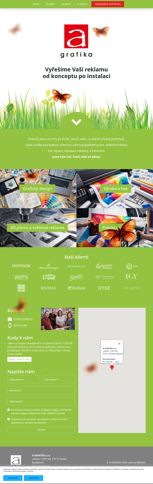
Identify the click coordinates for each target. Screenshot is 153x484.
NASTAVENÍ (33, 478)
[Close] (119, 343)
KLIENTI (66, 4)
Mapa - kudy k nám (19, 359)
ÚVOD (35, 4)
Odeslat (41, 429)
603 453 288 (20, 325)
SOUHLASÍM (13, 478)
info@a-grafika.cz (22, 319)
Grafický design (37, 188)
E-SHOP (82, 4)
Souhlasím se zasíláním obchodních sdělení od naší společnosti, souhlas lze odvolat (39, 421)
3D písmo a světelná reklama (37, 227)
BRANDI (141, 462)
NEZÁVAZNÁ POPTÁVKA (108, 4)
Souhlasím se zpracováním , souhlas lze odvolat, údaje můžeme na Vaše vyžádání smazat (41, 411)
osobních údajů (49, 409)
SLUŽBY (50, 4)
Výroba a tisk (116, 188)
